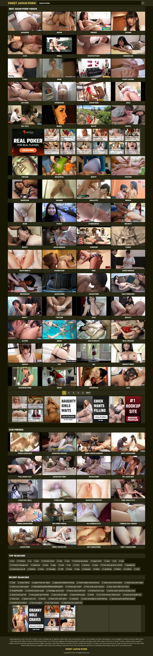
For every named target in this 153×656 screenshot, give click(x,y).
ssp (122, 561)
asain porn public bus (133, 594)
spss (108, 561)
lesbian (32, 569)
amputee (75, 598)
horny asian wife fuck (77, 590)
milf (61, 569)
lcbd (13, 582)
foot (137, 569)
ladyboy (87, 569)
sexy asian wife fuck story (119, 586)
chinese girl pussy (81, 561)
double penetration (19, 602)
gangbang (131, 565)
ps (115, 561)
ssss (60, 561)
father (118, 569)
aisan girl (15, 598)
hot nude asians (53, 602)
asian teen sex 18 (18, 569)
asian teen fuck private (113, 582)
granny (87, 565)
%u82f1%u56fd (17, 590)
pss (37, 561)
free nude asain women (95, 586)
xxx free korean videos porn (109, 594)
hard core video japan (20, 586)
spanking (107, 569)
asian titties (24, 582)
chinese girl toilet (74, 586)
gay (54, 565)
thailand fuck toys (97, 590)
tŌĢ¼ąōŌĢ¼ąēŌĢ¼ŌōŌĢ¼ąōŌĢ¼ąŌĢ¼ (48, 586)
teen (42, 569)
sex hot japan (37, 602)
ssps (96, 565)
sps (68, 561)
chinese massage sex (20, 565)
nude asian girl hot (19, 594)
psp (78, 569)
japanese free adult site (73, 602)
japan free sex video (42, 582)
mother (128, 569)
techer (43, 598)
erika (92, 594)
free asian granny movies (112, 565)
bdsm (97, 569)
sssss (70, 569)
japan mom (97, 561)
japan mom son (30, 598)
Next (88, 393)
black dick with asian (58, 598)
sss (13, 561)
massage (52, 569)
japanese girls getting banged (123, 598)
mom (77, 565)
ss (30, 561)
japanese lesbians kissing (64, 582)
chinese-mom (49, 561)
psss (46, 565)
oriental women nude (36, 590)
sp (69, 565)
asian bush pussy (78, 594)
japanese (36, 565)
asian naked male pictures (89, 582)
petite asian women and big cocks (122, 590)
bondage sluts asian (56, 590)
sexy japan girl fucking (40, 594)
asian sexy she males (135, 582)
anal (62, 565)
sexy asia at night (60, 594)
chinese (22, 561)
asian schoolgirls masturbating (95, 598)
